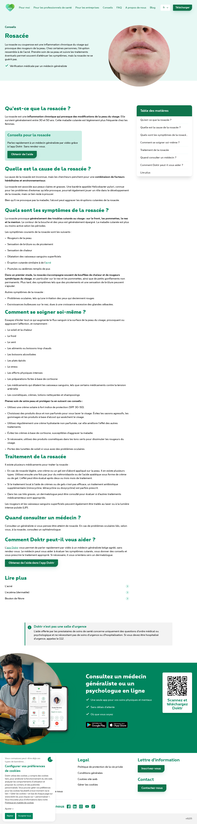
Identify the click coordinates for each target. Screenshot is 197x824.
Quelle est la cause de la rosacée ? (160, 127)
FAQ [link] (119, 7)
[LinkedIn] (75, 806)
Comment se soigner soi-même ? (160, 142)
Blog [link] (152, 7)
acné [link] (48, 263)
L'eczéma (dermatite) (67, 592)
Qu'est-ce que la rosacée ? (155, 120)
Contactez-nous (152, 788)
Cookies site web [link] (87, 779)
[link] (10, 7)
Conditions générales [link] (90, 773)
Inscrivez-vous (151, 768)
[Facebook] (68, 806)
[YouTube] (87, 806)
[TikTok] (93, 806)
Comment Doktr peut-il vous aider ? (161, 165)
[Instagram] (81, 806)
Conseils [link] (108, 7)
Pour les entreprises (87, 7)
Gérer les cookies (88, 784)
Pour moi (24, 7)
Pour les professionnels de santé (53, 7)
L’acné (67, 586)
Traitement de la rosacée (154, 150)
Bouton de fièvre (67, 598)
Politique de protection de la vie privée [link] (100, 767)
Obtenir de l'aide (22, 154)
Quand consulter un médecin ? (158, 157)
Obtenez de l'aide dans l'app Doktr (31, 563)
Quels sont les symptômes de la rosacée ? (165, 135)
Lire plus (145, 172)
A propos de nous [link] (135, 7)
